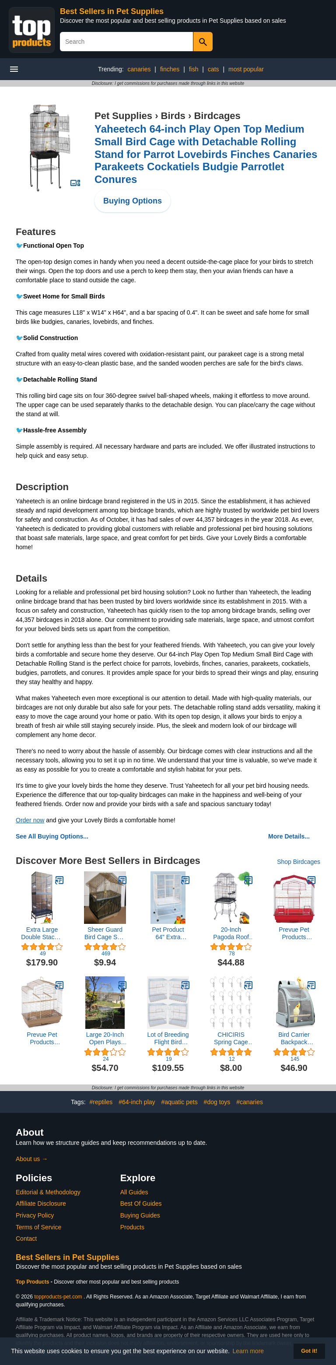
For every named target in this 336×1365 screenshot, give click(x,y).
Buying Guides (140, 1215)
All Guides (134, 1192)
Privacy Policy (35, 1215)
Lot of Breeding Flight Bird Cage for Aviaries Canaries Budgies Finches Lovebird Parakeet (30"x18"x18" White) (168, 1038)
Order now (30, 820)
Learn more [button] (248, 1350)
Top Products (33, 1282)
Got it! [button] (309, 1351)
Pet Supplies (123, 115)
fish (194, 69)
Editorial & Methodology (48, 1192)
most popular (246, 69)
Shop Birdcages (298, 861)
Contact (26, 1238)
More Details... (289, 836)
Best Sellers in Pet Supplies (112, 11)
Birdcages (217, 115)
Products (132, 1227)
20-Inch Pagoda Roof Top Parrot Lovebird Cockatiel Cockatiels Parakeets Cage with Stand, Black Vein (231, 933)
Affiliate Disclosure (41, 1203)
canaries (139, 69)
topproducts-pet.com (58, 1297)
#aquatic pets (179, 1101)
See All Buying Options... (52, 836)
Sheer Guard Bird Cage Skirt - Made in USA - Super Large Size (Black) (105, 933)
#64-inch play (137, 1101)
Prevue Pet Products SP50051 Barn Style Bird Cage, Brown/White (42, 1038)
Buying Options (132, 201)
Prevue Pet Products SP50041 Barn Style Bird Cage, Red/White (294, 933)
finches (169, 69)
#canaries (249, 1101)
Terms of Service (38, 1227)
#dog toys (217, 1101)
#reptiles (100, 1101)
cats (213, 69)
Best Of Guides (141, 1203)
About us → (32, 1158)
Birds (173, 115)
